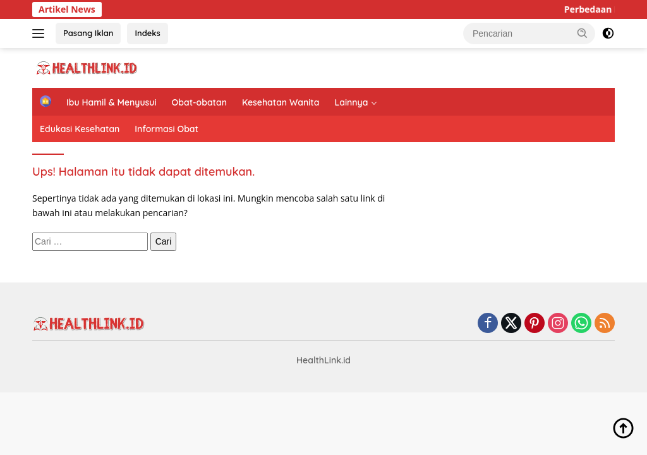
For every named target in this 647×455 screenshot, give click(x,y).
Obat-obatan (199, 102)
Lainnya (351, 102)
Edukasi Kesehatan (79, 129)
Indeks (147, 33)
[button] (582, 33)
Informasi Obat (166, 129)
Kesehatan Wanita (280, 102)
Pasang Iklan (88, 33)
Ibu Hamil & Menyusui (111, 102)
